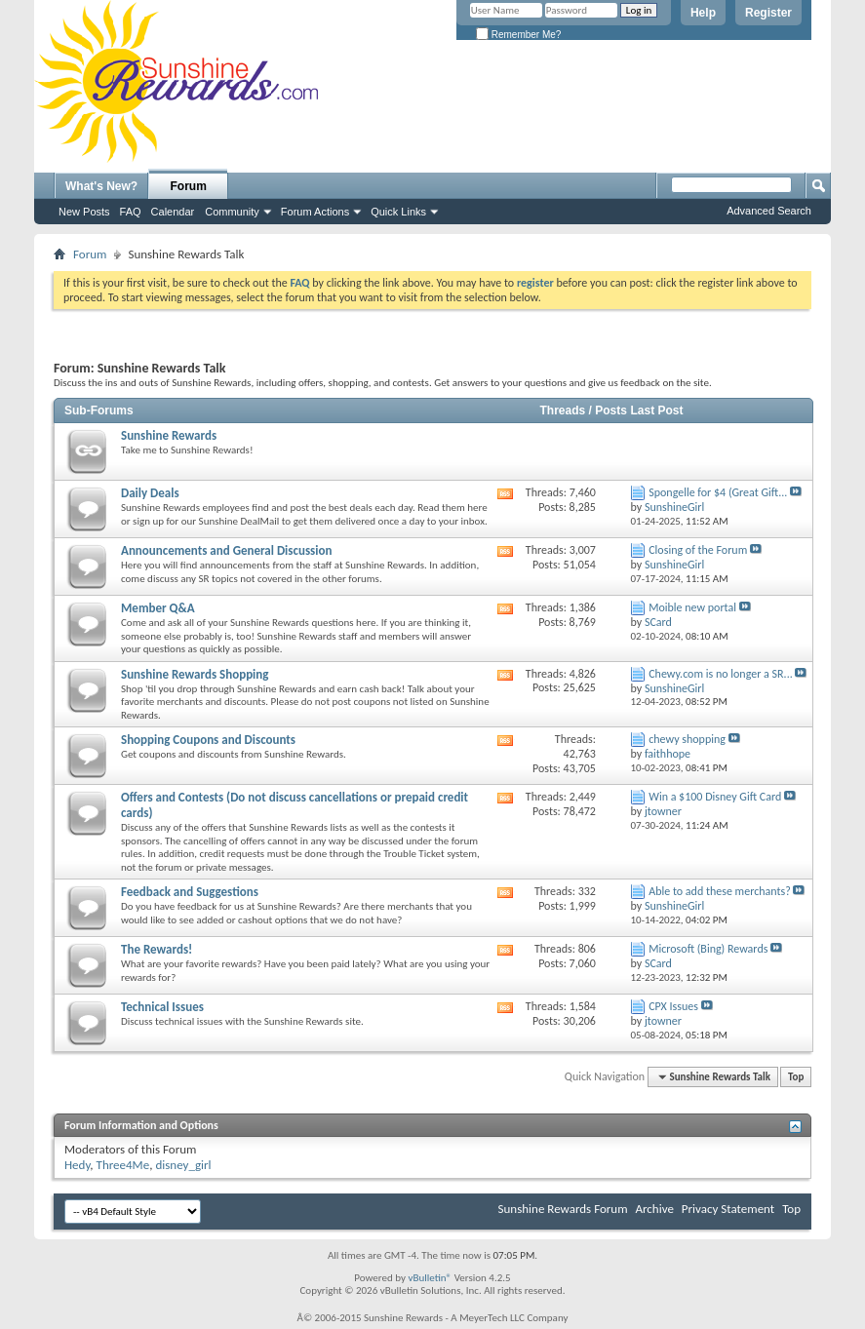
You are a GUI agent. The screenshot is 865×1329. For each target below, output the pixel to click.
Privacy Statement (728, 1208)
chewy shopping (687, 739)
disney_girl (183, 1164)
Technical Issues (162, 1006)
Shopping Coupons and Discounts (208, 739)
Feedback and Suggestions (189, 891)
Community (232, 211)
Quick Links (398, 211)
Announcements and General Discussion (226, 550)
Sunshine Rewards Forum (563, 1208)
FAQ (130, 211)
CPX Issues (673, 1006)
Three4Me (123, 1164)
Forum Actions (315, 211)
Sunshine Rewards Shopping (194, 674)
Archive (654, 1208)
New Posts (84, 211)
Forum (189, 186)
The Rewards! (156, 949)
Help (703, 13)
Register (768, 13)
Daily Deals (150, 493)
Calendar (173, 211)
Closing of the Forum (698, 550)
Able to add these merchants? (720, 891)
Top (796, 1077)
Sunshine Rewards (168, 435)
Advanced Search (769, 210)
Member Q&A (158, 608)
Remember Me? (518, 34)
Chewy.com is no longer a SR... (720, 674)
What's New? (101, 186)
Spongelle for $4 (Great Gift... (718, 492)
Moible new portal (692, 607)
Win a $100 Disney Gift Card (715, 796)
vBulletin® (430, 1277)
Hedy (77, 1164)
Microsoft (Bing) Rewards (708, 949)
